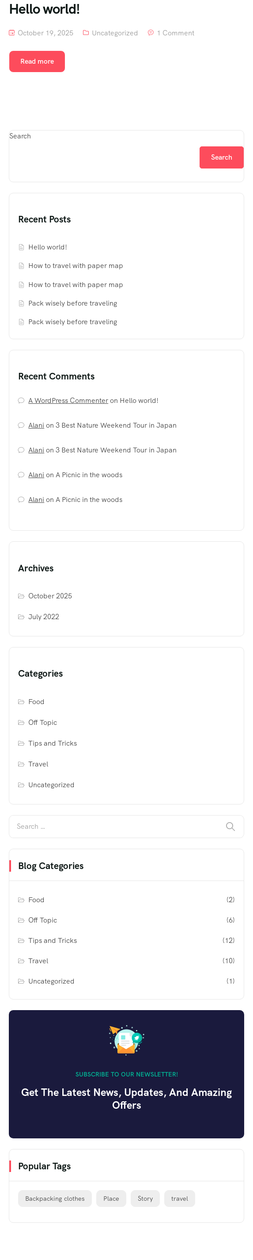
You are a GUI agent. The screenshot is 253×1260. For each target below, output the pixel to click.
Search (20, 136)
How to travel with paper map (75, 265)
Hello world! (47, 247)
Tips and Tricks (52, 743)
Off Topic (42, 722)
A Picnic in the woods (89, 474)
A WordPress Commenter (68, 400)
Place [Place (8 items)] (111, 1199)
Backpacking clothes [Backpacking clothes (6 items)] (55, 1199)
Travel (38, 764)
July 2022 (43, 616)
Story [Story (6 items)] (145, 1199)
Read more (37, 61)
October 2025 (50, 596)
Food (36, 701)
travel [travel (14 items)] (179, 1199)
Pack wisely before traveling (72, 303)
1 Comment (175, 33)
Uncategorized (115, 33)
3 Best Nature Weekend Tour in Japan (116, 425)
